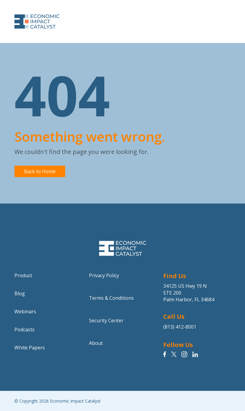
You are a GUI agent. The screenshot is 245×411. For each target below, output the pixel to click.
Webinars (25, 311)
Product (23, 275)
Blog (19, 293)
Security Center (106, 320)
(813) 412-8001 (179, 327)
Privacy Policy (104, 275)
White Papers (29, 347)
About (96, 343)
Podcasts (24, 329)
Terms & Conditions (111, 298)
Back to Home (40, 171)
